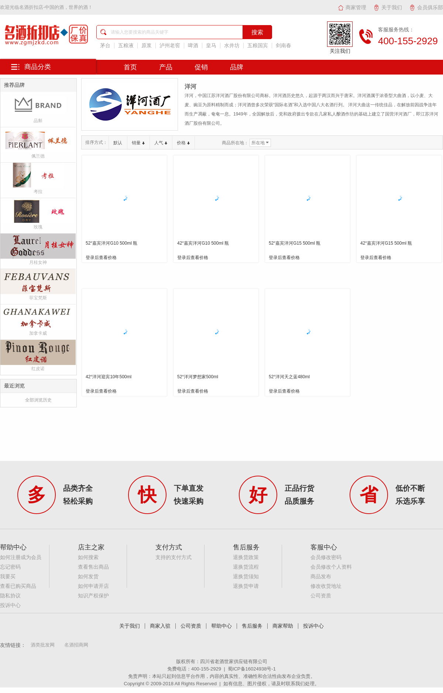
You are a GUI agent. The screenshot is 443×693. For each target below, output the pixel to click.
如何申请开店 (93, 586)
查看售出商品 (93, 567)
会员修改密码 (325, 557)
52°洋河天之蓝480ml (289, 376)
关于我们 (388, 7)
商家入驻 (160, 626)
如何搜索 (88, 557)
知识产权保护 (93, 596)
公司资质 (320, 596)
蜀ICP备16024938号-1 (252, 669)
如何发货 (88, 576)
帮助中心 (221, 626)
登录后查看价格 (101, 257)
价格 (183, 142)
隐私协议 (10, 596)
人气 (160, 142)
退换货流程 (246, 567)
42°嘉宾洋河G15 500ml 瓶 (386, 243)
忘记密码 (10, 567)
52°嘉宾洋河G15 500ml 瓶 (294, 243)
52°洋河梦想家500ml (197, 376)
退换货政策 (246, 557)
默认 (117, 142)
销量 (138, 142)
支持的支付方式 (173, 557)
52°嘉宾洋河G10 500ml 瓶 (111, 243)
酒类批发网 (43, 645)
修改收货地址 (325, 586)
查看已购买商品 (18, 586)
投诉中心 (10, 605)
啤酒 (193, 45)
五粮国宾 (257, 45)
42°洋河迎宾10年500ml (108, 376)
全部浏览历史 (38, 400)
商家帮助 (282, 626)
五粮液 (126, 45)
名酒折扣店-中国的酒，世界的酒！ (56, 7)
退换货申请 (246, 586)
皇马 (211, 45)
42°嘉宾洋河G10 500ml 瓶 (203, 243)
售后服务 (252, 626)
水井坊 (232, 45)
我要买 (8, 576)
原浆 (146, 45)
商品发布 (320, 576)
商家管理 (352, 7)
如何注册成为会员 (20, 557)
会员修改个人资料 (331, 567)
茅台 (105, 45)
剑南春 (283, 45)
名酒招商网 (76, 645)
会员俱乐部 (426, 7)
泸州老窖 (169, 45)
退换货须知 (246, 576)
